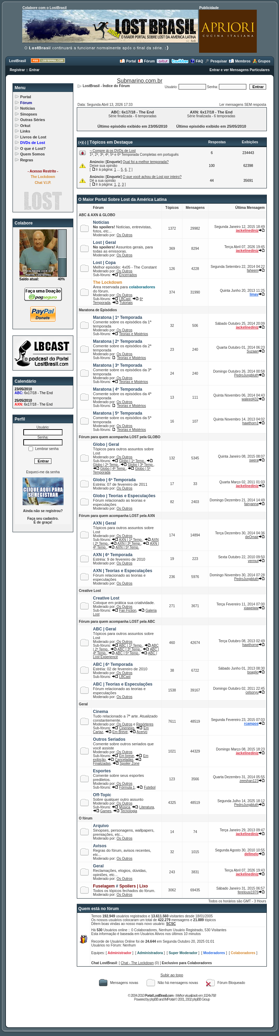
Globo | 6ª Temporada (114, 479)
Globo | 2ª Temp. (106, 465)
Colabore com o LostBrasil (44, 8)
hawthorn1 (250, 423)
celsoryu (252, 692)
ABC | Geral (104, 629)
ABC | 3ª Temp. (129, 649)
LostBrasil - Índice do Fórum (106, 86)
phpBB (153, 999)
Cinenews (126, 728)
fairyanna (251, 504)
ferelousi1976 (248, 892)
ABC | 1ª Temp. (130, 645)
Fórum (146, 61)
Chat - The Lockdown (137, 963)
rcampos (251, 723)
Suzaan (253, 351)
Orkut (25, 126)
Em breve (126, 756)
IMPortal (169, 999)
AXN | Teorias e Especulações (123, 570)
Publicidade (209, 8)
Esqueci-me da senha (43, 472)
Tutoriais (126, 303)
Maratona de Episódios (98, 310)
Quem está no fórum (98, 908)
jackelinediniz (247, 230)
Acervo (142, 732)
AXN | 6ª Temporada (113, 554)
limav (254, 294)
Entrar (34, 70)
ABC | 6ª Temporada (113, 664)
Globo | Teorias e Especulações (124, 495)
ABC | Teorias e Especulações (123, 684)
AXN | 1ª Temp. (130, 540)
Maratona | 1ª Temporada (117, 317)
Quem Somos (32, 154)
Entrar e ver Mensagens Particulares (240, 70)
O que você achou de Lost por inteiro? (152, 177)
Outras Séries (32, 120)
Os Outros (124, 235)
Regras (26, 160)
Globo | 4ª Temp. (113, 468)
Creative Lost (90, 591)
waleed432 (250, 399)
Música (124, 807)
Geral (83, 704)
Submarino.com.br (140, 81)
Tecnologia (129, 811)
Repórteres (144, 724)
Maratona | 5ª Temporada (117, 413)
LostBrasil (17, 61)
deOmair (252, 537)
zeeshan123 (249, 781)
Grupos (261, 61)
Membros (240, 61)
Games (105, 811)
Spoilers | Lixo (134, 886)
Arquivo (101, 825)
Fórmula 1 (127, 787)
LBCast (125, 299)
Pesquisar (216, 61)
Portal (128, 61)
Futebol (149, 787)
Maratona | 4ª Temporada (117, 389)
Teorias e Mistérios (133, 334)
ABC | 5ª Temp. (127, 653)
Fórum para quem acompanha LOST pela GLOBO (119, 437)
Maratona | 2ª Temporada (117, 341)
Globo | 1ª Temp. (132, 461)
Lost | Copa (104, 262)
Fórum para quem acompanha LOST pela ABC (117, 621)
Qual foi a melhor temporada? (146, 162)
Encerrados (128, 275)
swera (254, 460)
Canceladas (124, 760)
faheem (253, 270)
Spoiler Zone (130, 763)
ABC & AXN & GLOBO (97, 215)
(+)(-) (82, 142)
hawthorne (250, 645)
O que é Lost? (33, 148)
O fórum (85, 818)
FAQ (196, 61)
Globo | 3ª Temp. (141, 465)
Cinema (100, 711)
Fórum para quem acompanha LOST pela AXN (117, 516)
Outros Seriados (109, 739)
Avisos (100, 845)
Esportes (102, 770)
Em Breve (120, 732)
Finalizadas (102, 763)
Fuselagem (104, 886)
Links (25, 131)
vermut (253, 561)
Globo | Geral (106, 444)
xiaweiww (251, 608)
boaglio (253, 672)
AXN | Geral (104, 523)
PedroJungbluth (246, 375)
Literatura (146, 807)
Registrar (17, 70)
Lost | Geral (104, 242)
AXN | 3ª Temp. (129, 543)
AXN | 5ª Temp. (127, 547)
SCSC (171, 924)
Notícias (27, 108)
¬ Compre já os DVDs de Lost (113, 151)
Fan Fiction (127, 610)
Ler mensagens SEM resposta (242, 105)
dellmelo (251, 854)
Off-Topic (102, 794)
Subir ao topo (172, 975)
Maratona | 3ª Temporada (117, 365)
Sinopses (28, 114)
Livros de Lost (33, 137)
